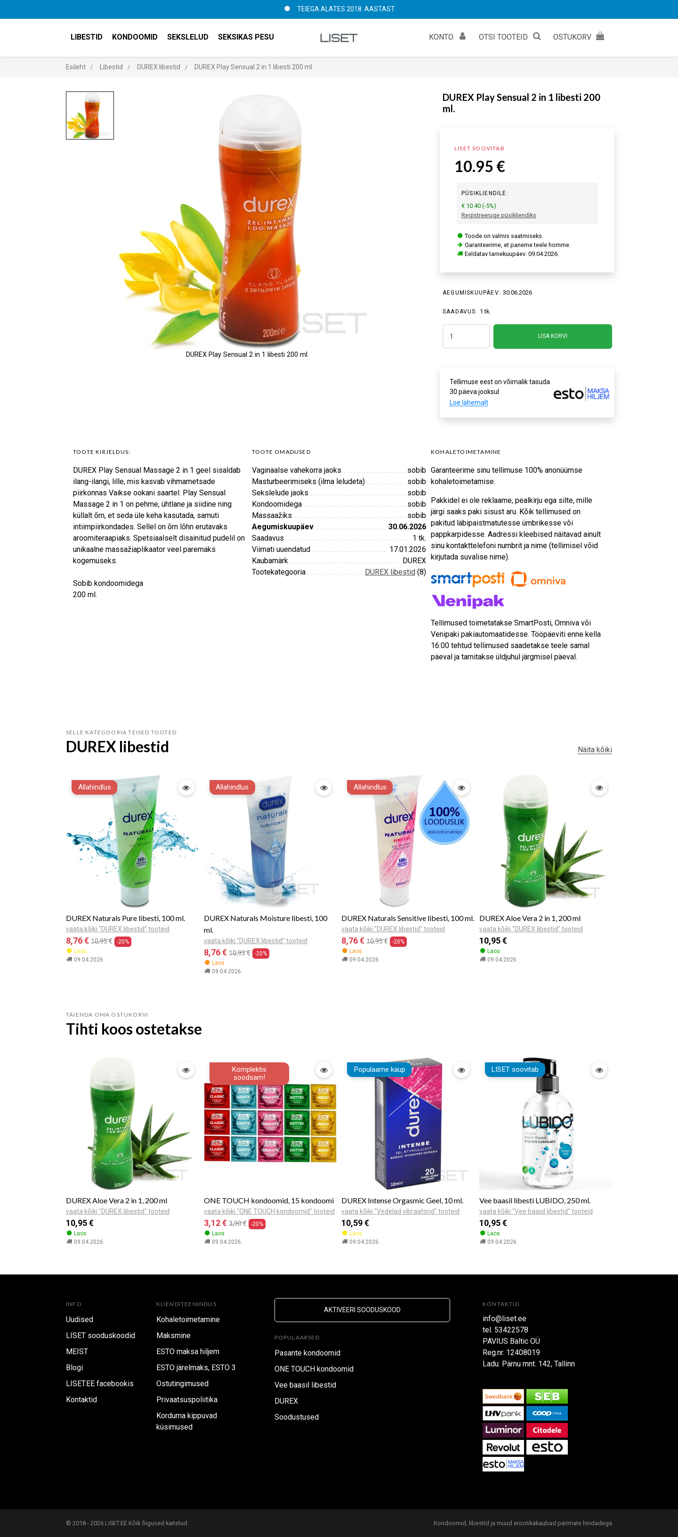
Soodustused (296, 1417)
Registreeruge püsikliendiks (498, 215)
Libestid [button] (87, 37)
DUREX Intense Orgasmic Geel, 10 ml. (402, 1200)
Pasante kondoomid (307, 1352)
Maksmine (173, 1335)
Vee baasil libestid (305, 1385)
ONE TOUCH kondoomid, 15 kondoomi (269, 1200)
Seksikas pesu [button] (246, 37)
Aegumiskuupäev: (472, 292)
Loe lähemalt (469, 402)
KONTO (449, 36)
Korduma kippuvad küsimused (186, 1421)
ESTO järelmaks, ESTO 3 (196, 1367)
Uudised (79, 1319)
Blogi (74, 1367)
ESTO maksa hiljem (187, 1351)
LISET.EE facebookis (100, 1383)
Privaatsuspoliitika (187, 1399)
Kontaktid (81, 1399)
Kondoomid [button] (135, 37)
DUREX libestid (390, 571)
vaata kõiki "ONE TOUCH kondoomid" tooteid (269, 1211)
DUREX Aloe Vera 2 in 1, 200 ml (530, 917)
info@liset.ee (504, 1318)
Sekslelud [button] (188, 37)
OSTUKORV (580, 36)
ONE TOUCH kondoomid (314, 1368)
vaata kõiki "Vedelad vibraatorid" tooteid (400, 1211)
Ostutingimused (182, 1383)
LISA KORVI (552, 336)
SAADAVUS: (460, 311)
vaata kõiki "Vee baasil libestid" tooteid (536, 1211)
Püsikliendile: (484, 193)
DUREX (286, 1401)
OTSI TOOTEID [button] (511, 36)
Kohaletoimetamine (188, 1319)
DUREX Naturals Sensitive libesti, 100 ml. (407, 917)
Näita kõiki (595, 749)
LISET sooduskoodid (100, 1335)
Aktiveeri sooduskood (362, 1310)
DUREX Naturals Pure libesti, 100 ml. (125, 917)
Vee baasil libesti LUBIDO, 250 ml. (534, 1200)
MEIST (77, 1351)
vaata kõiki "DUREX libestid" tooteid (118, 929)
